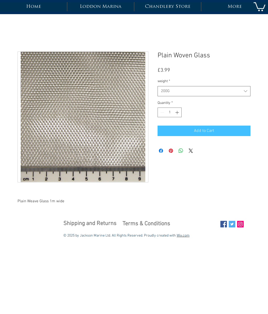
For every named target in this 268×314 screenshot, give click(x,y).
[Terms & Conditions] (146, 224)
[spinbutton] (169, 112)
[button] (259, 6)
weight (164, 81)
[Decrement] (161, 112)
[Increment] (177, 112)
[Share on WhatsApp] (181, 151)
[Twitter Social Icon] (232, 224)
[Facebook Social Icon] (223, 224)
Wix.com (183, 235)
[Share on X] (191, 151)
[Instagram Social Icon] (240, 224)
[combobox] (204, 91)
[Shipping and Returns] (89, 224)
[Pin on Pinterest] (171, 151)
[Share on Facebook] (161, 151)
